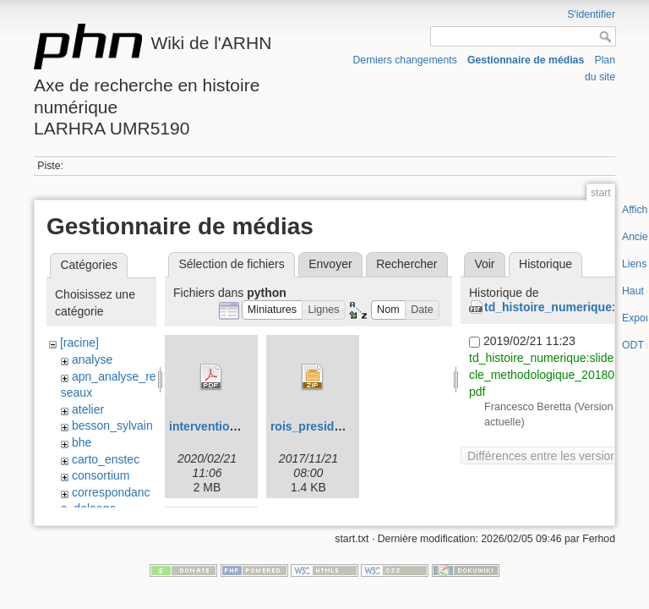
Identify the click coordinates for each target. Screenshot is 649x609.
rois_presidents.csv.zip (335, 426)
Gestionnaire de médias (525, 60)
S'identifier (591, 14)
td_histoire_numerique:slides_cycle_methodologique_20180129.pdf (553, 374)
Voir (484, 264)
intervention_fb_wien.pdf (239, 426)
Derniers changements (405, 60)
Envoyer (330, 264)
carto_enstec (105, 459)
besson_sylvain (112, 425)
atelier (88, 409)
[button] (272, 310)
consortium (100, 475)
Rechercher (406, 264)
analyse (92, 359)
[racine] (79, 342)
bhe (81, 442)
